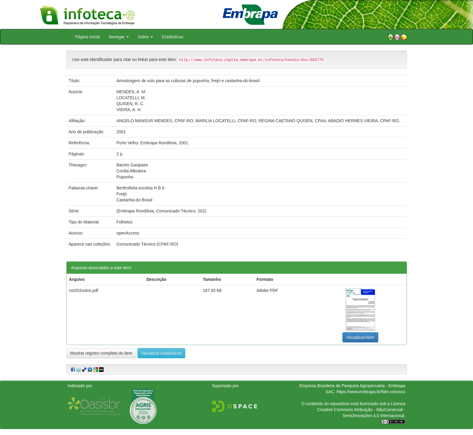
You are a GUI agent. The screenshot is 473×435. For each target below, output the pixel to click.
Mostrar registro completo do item (101, 353)
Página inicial (87, 36)
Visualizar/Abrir (360, 337)
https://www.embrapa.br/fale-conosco (370, 391)
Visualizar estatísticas (161, 353)
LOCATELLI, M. (131, 97)
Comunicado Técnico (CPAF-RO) (147, 244)
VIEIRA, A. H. (129, 109)
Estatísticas (172, 36)
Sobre (145, 36)
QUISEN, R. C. (130, 103)
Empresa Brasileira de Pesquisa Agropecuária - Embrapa (352, 385)
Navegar (119, 36)
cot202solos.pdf (83, 290)
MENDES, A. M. (131, 91)
